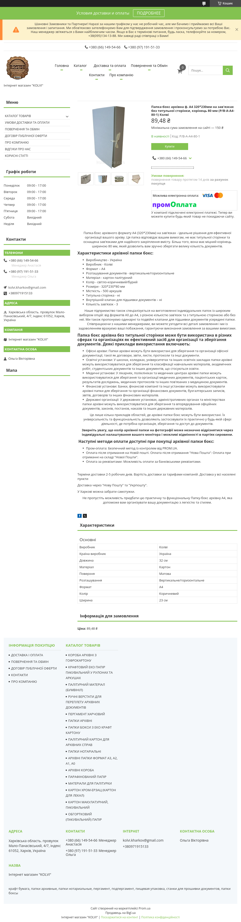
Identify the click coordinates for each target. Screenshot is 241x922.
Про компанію (121, 75)
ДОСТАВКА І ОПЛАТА (27, 655)
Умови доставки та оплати (27, 122)
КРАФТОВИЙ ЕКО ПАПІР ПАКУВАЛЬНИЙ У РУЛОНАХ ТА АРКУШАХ (89, 672)
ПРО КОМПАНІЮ (24, 681)
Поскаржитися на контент (119, 917)
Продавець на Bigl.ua (120, 913)
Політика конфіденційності (160, 917)
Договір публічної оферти (26, 136)
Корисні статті (16, 156)
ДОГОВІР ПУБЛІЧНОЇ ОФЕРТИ (34, 668)
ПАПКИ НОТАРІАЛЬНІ (84, 751)
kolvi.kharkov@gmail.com (27, 287)
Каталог (80, 65)
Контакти (97, 75)
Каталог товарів (18, 116)
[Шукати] (228, 70)
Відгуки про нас (18, 149)
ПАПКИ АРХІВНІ (80, 720)
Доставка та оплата (110, 65)
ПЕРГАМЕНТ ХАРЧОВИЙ (86, 714)
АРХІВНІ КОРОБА (81, 770)
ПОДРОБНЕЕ (149, 13)
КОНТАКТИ (19, 675)
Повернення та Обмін (149, 65)
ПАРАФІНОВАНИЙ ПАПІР (87, 776)
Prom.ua (145, 908)
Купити (169, 146)
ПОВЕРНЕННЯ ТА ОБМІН (29, 661)
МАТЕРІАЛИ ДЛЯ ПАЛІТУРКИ (90, 783)
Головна (62, 65)
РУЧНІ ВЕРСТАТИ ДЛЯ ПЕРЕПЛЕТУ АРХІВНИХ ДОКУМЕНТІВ (83, 702)
